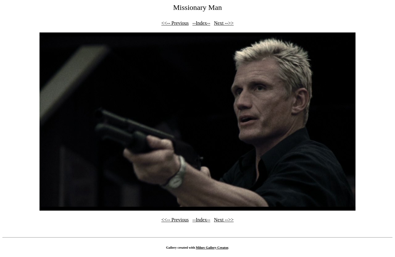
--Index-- (201, 23)
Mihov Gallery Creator (212, 247)
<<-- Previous (175, 23)
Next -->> (224, 23)
